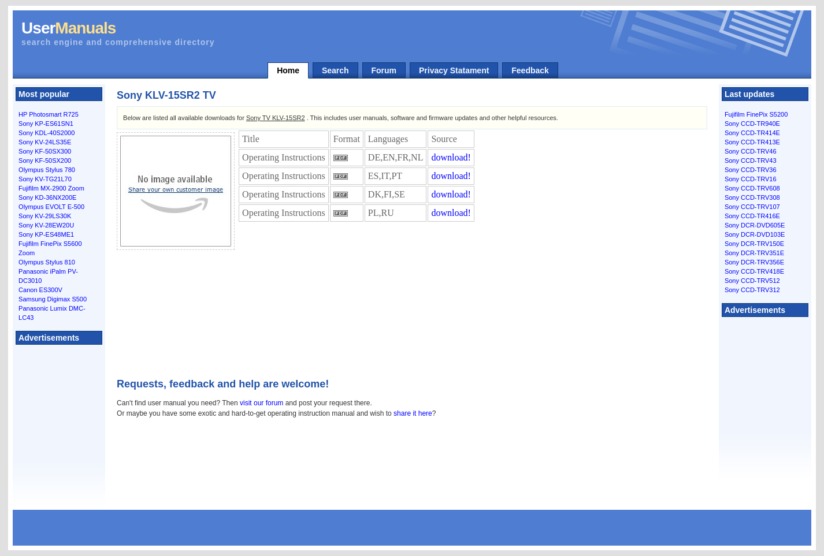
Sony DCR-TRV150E (754, 243)
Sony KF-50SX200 (44, 160)
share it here (413, 413)
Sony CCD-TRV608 (752, 188)
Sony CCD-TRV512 (752, 280)
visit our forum (261, 403)
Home (288, 70)
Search (335, 70)
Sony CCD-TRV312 (752, 289)
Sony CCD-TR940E (752, 123)
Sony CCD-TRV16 (751, 179)
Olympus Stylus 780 (46, 169)
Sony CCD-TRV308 (752, 197)
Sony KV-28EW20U (46, 225)
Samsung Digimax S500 (52, 299)
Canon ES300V (40, 289)
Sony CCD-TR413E (752, 142)
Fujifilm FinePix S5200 (756, 114)
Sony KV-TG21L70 (45, 179)
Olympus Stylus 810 (46, 262)
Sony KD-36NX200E (47, 197)
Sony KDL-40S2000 (46, 132)
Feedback (530, 70)
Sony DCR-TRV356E (754, 262)
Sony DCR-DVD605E (755, 225)
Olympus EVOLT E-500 (51, 206)
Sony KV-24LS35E (44, 142)
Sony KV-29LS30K (44, 215)
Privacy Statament (454, 70)
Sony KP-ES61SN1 (45, 123)
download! (450, 157)
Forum (384, 70)
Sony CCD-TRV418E (754, 271)
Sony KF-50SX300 (44, 151)
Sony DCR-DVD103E (755, 234)
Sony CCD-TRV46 (751, 151)
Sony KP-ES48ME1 (46, 234)
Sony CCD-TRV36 (751, 169)
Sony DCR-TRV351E (754, 252)
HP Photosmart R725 (48, 114)
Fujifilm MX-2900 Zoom (51, 188)
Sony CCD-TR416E (752, 215)
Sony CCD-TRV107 (752, 206)
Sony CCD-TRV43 (751, 160)
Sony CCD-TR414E (752, 132)
